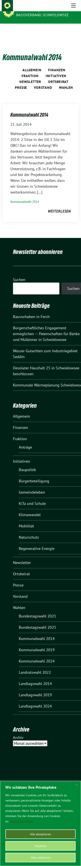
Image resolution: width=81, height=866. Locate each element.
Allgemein (31, 63)
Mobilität (26, 519)
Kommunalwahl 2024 (37, 654)
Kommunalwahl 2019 (37, 643)
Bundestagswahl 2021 (37, 609)
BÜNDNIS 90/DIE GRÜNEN (39, 9)
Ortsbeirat (58, 75)
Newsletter (30, 75)
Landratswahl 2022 (35, 665)
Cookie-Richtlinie (21, 821)
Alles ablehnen (40, 858)
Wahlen (66, 81)
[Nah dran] (76, 784)
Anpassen (40, 846)
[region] (40, 823)
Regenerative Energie (36, 541)
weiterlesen (59, 204)
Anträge (25, 440)
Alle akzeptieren (40, 834)
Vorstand (43, 81)
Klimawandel (30, 508)
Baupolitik (27, 462)
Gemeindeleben (32, 485)
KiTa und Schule (32, 496)
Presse (21, 81)
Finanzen (56, 63)
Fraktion (30, 69)
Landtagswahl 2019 (35, 688)
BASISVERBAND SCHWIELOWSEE (42, 15)
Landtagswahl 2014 (35, 676)
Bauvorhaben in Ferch (31, 309)
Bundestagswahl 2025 (37, 620)
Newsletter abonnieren (38, 245)
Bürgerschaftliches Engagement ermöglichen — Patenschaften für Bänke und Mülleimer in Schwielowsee (46, 327)
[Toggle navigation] (73, 30)
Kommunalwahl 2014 (29, 108)
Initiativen (56, 69)
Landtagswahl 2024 (35, 699)
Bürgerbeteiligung (34, 474)
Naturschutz (29, 530)
